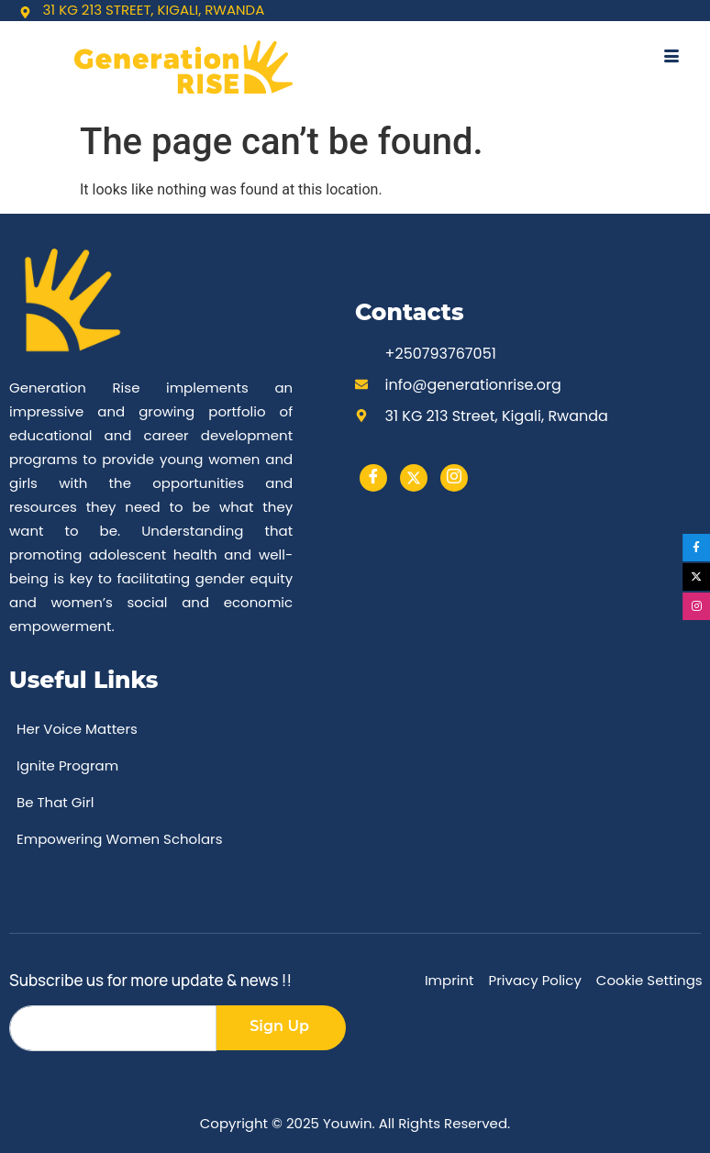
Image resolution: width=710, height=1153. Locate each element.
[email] (112, 1028)
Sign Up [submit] (279, 1026)
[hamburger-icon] (671, 57)
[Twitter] (413, 478)
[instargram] (454, 478)
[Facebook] (373, 478)
